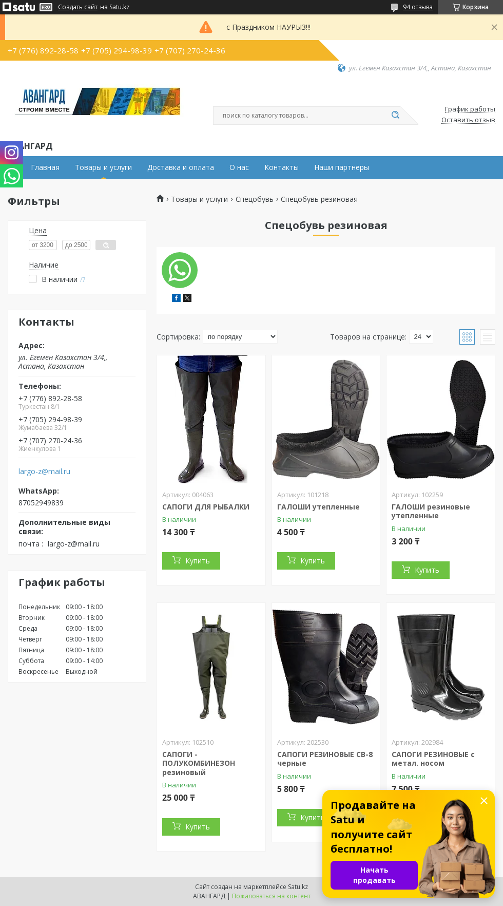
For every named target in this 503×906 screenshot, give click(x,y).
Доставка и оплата (180, 167)
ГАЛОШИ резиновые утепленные (431, 511)
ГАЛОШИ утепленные (318, 507)
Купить (197, 560)
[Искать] (395, 115)
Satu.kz (298, 886)
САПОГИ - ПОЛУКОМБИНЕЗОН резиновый (198, 763)
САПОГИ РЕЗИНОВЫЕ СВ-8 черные (325, 758)
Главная (45, 167)
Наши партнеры (341, 167)
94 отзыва (418, 7)
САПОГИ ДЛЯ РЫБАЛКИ (205, 507)
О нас (239, 167)
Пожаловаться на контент (271, 896)
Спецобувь (255, 199)
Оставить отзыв (468, 120)
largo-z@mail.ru (44, 471)
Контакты (281, 167)
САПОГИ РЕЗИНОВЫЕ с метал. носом (433, 758)
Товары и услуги (103, 167)
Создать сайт (78, 7)
